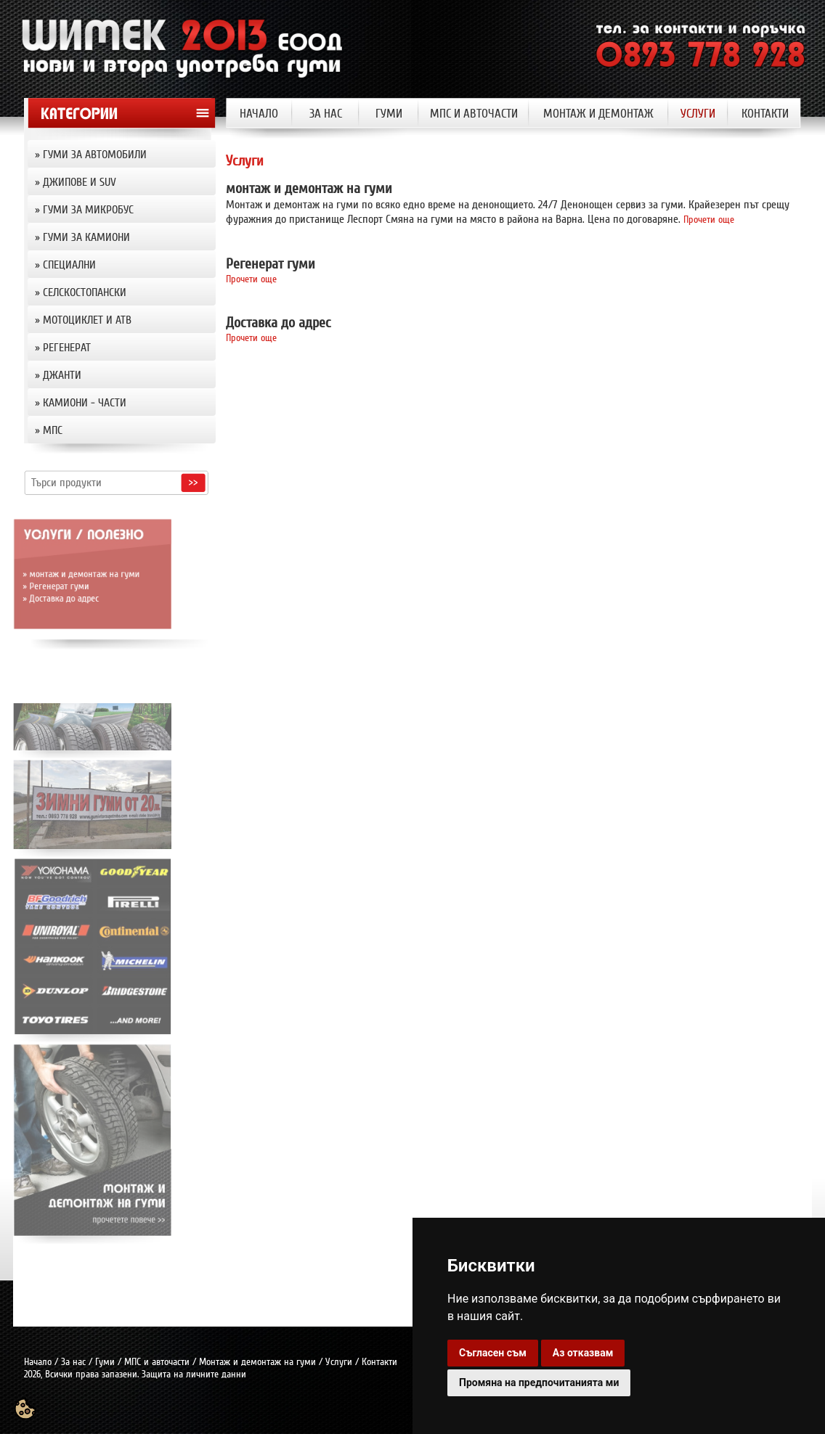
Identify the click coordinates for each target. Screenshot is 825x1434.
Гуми (105, 1362)
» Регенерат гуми (31, 584)
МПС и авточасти (157, 1362)
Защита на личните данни (194, 1374)
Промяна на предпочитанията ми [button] (539, 1382)
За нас (73, 1362)
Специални (69, 265)
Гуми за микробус (88, 209)
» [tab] (123, 155)
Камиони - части (84, 403)
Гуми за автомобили (95, 154)
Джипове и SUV (79, 182)
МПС (52, 430)
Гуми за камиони (86, 237)
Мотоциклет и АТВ (87, 320)
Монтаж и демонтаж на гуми (257, 1362)
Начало (38, 1362)
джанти (62, 375)
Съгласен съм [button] (493, 1353)
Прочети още (708, 219)
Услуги (338, 1362)
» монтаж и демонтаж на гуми (51, 573)
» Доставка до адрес (35, 593)
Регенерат (67, 347)
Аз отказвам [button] (583, 1353)
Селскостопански (84, 292)
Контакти (379, 1362)
